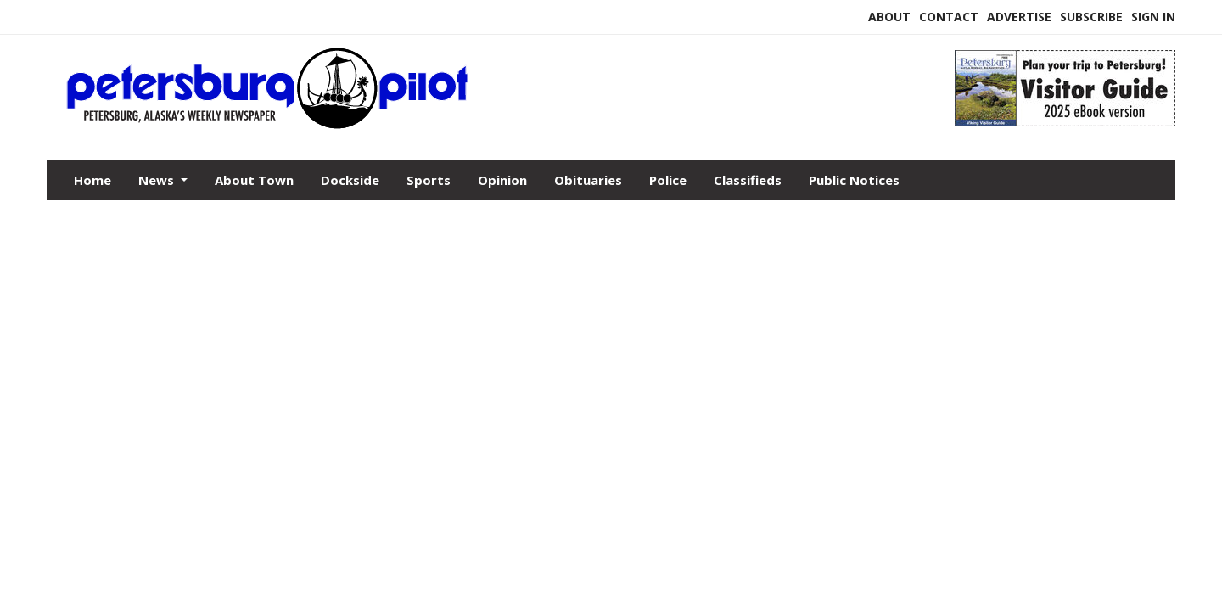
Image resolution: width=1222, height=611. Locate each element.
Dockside (350, 179)
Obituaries (588, 179)
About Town (254, 179)
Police (668, 179)
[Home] (467, 125)
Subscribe (1091, 16)
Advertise (1019, 16)
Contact (948, 16)
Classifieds (748, 179)
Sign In (1153, 16)
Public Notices (854, 179)
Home (92, 179)
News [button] (157, 179)
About (889, 16)
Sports (428, 179)
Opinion (502, 179)
